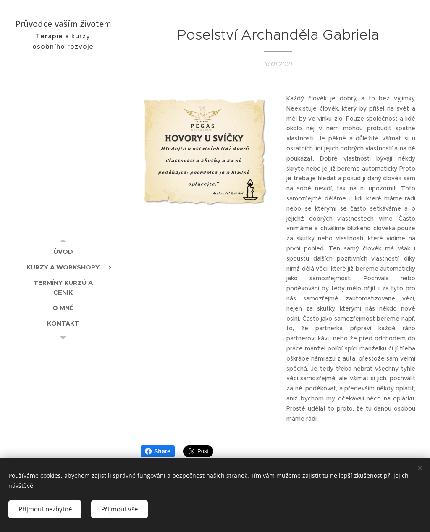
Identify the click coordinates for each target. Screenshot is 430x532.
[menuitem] (63, 251)
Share (157, 451)
